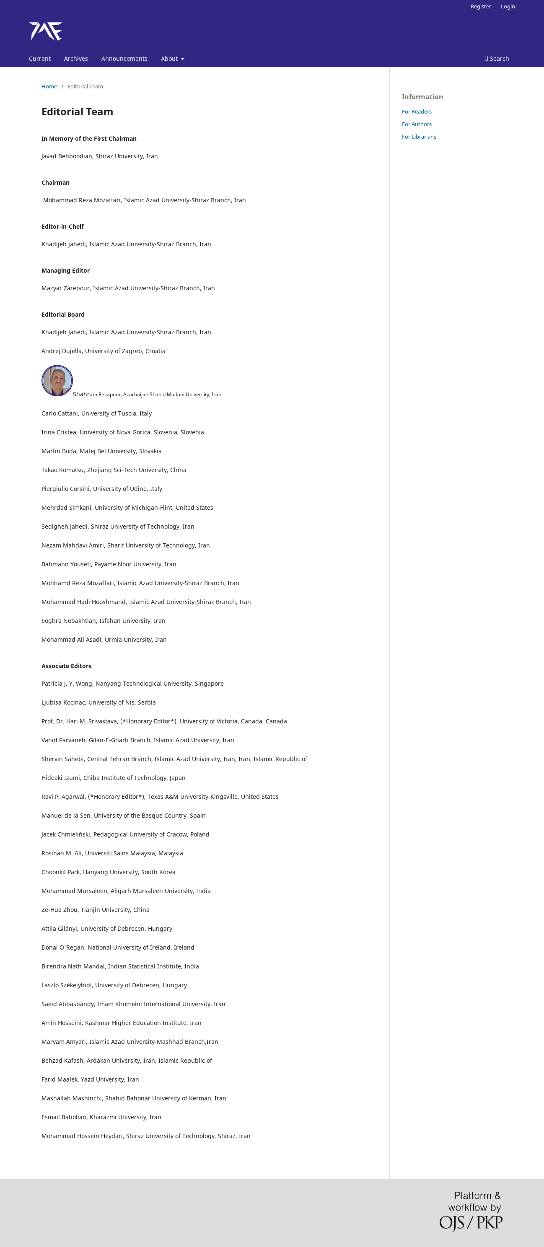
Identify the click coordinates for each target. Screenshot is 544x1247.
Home (49, 86)
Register (481, 6)
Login (508, 6)
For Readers (417, 111)
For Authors (417, 124)
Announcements (124, 58)
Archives (76, 58)
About (170, 58)
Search (497, 58)
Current (40, 58)
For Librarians (419, 136)
